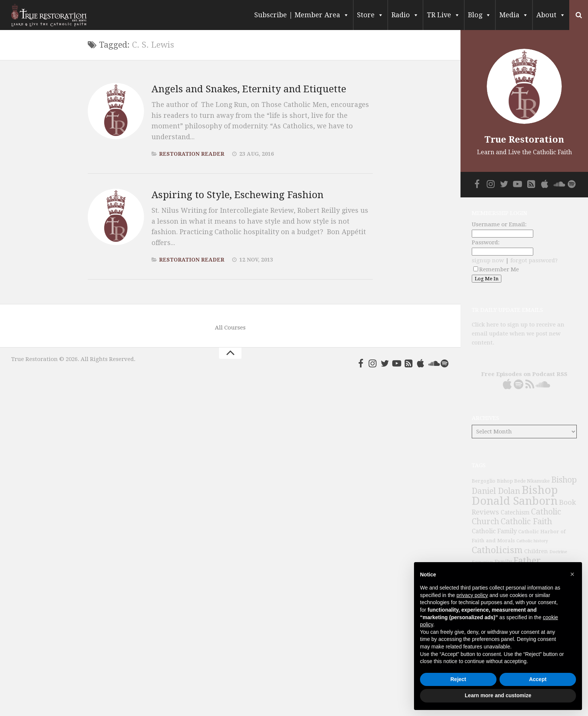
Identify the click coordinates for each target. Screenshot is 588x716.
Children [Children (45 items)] (536, 551)
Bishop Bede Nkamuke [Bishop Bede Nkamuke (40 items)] (523, 481)
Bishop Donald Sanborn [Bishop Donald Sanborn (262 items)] (515, 495)
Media (513, 15)
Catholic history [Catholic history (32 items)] (532, 541)
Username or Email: (499, 224)
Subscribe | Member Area (301, 15)
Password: (486, 242)
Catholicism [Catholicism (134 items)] (497, 550)
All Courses (230, 327)
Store (370, 15)
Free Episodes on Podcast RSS (524, 374)
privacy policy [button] (472, 595)
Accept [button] (538, 679)
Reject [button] (458, 679)
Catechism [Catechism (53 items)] (515, 512)
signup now (488, 260)
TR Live (443, 15)
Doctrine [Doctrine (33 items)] (558, 551)
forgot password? (534, 260)
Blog (479, 15)
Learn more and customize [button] (498, 695)
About (551, 15)
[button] (572, 574)
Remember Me (496, 269)
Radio (405, 15)
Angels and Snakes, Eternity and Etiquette (249, 89)
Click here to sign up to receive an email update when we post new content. (518, 333)
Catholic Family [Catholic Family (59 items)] (494, 531)
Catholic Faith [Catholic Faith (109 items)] (526, 521)
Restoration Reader (191, 154)
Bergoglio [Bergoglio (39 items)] (483, 481)
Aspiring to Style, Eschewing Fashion (238, 194)
